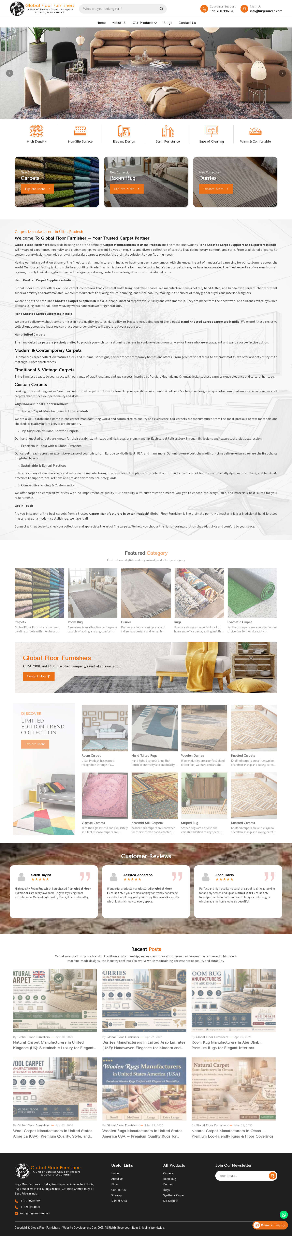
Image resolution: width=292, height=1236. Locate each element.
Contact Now (38, 676)
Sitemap (116, 1195)
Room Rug (169, 1179)
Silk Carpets (170, 1201)
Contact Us (187, 23)
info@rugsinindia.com (266, 11)
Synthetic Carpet (174, 1195)
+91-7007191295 (221, 11)
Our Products (145, 23)
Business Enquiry (269, 1225)
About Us (119, 23)
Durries (168, 1184)
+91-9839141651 (30, 1207)
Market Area (119, 1201)
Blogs (167, 23)
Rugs (166, 1190)
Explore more (37, 189)
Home (101, 23)
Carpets (168, 1173)
